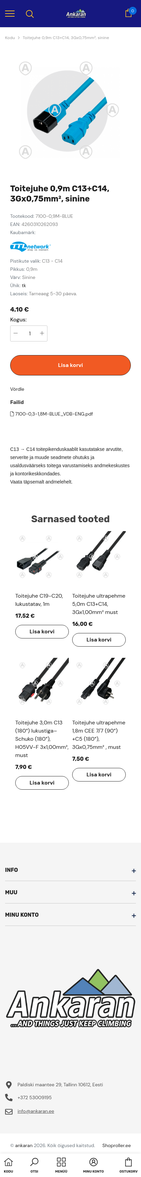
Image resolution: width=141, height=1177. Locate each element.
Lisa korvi (70, 365)
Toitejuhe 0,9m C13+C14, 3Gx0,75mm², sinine (66, 37)
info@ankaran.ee (36, 1111)
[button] (34, 1166)
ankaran (24, 1145)
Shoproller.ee (116, 1145)
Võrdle (17, 389)
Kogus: (18, 319)
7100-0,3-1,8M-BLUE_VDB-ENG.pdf (51, 414)
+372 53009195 (35, 1097)
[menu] (10, 13)
